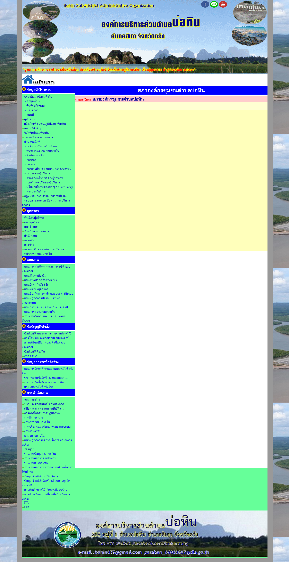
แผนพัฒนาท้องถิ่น (35, 275)
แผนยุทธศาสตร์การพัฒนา (40, 280)
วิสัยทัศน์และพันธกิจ (36, 132)
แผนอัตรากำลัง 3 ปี (36, 284)
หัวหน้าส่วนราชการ (36, 231)
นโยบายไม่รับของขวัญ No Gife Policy (49, 187)
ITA (26, 502)
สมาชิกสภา (31, 226)
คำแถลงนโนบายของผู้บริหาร (44, 178)
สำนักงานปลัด (35, 155)
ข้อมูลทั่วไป (33, 101)
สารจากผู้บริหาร (36, 191)
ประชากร (32, 110)
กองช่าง (31, 164)
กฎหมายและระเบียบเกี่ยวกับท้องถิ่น (46, 196)
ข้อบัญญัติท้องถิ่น (34, 351)
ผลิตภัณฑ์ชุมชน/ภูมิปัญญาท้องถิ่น (45, 123)
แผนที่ (30, 114)
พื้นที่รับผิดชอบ (35, 105)
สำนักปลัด (30, 235)
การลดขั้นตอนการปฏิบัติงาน (42, 413)
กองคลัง (31, 159)
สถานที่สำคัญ (32, 128)
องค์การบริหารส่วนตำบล (42, 146)
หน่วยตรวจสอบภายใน (38, 253)
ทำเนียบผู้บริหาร (34, 217)
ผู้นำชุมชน (30, 119)
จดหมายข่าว (32, 399)
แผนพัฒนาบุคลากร (36, 289)
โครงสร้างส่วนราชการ (38, 137)
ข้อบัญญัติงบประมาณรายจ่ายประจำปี (47, 333)
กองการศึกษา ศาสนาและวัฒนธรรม (48, 169)
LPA (26, 507)
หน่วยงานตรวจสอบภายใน (42, 150)
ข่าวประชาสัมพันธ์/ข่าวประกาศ (44, 404)
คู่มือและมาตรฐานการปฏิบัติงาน (44, 408)
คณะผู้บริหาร (32, 222)
